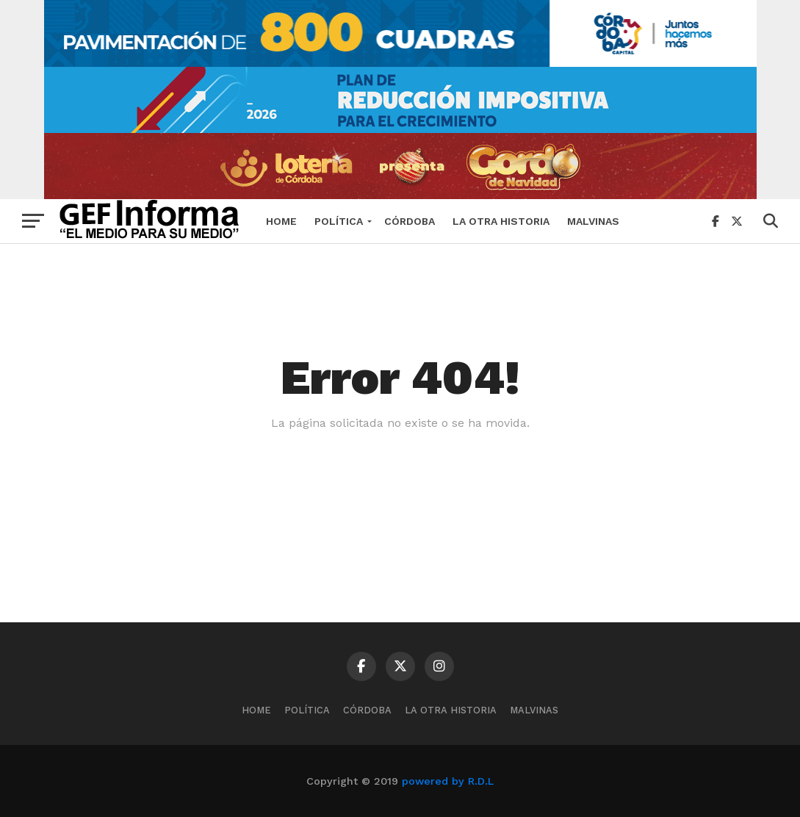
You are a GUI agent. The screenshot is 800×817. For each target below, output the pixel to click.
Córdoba (409, 221)
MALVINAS (593, 221)
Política (338, 221)
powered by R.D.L (448, 781)
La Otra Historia (501, 221)
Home (281, 221)
